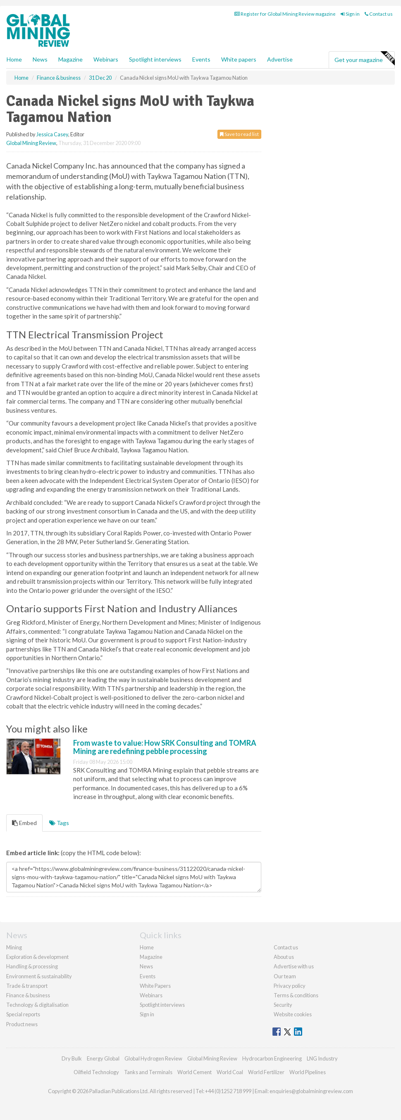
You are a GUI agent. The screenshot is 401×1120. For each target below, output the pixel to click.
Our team (285, 976)
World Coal (230, 1072)
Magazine (70, 59)
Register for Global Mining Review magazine (285, 14)
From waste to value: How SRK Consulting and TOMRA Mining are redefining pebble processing (164, 747)
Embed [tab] (24, 822)
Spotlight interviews (155, 59)
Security (283, 1004)
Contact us (379, 14)
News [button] (40, 59)
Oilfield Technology (96, 1072)
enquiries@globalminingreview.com (311, 1091)
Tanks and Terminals (148, 1072)
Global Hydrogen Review (153, 1058)
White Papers (155, 985)
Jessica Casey (52, 134)
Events (201, 59)
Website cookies (293, 1014)
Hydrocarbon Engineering (272, 1058)
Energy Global (103, 1058)
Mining (14, 947)
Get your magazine (364, 59)
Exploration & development (37, 957)
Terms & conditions (296, 995)
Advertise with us (294, 966)
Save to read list (239, 134)
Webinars (105, 59)
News (146, 966)
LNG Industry (322, 1058)
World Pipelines (307, 1072)
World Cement (194, 1072)
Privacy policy (290, 985)
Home (14, 59)
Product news (22, 1024)
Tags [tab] (59, 822)
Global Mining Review (31, 143)
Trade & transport (27, 985)
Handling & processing (32, 966)
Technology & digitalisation (37, 1004)
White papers (238, 59)
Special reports (23, 1014)
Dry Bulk (72, 1058)
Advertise (280, 59)
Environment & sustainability (39, 976)
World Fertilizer (266, 1072)
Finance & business (28, 995)
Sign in (350, 14)
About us (284, 957)
